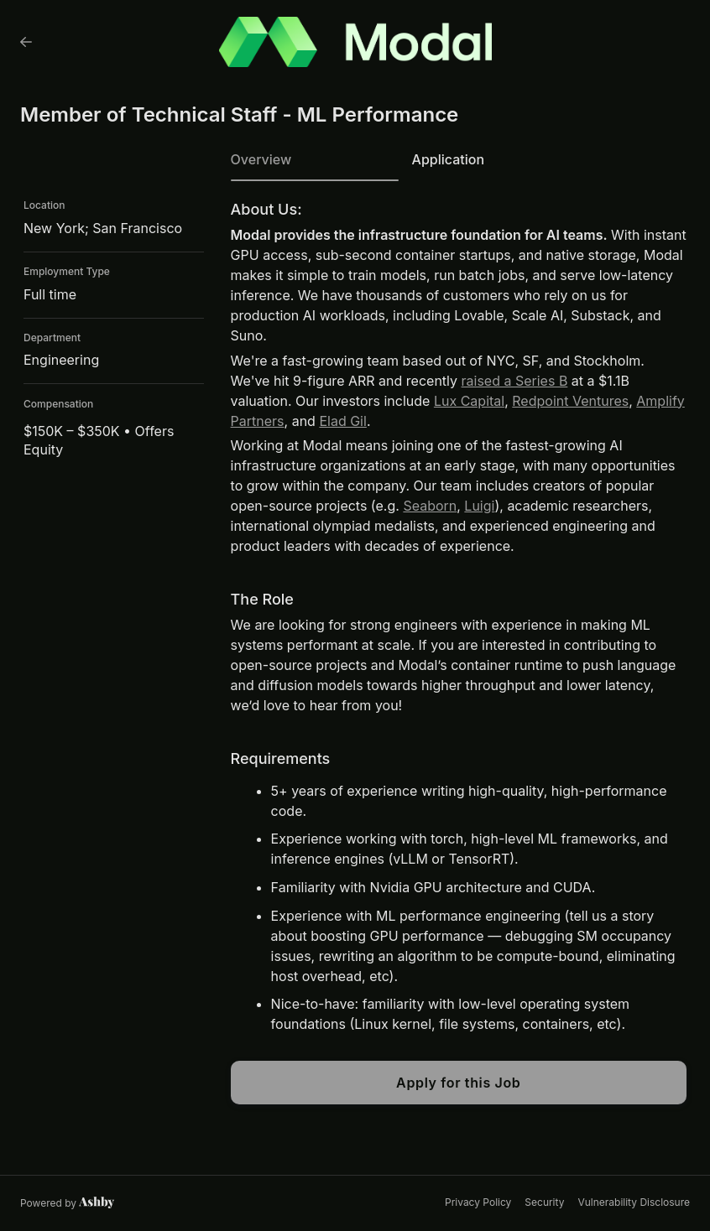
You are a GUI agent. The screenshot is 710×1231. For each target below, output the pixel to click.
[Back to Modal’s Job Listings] (26, 42)
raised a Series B (515, 380)
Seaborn (430, 505)
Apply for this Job (458, 1082)
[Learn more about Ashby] (67, 1203)
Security (544, 1202)
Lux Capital (469, 400)
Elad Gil (342, 421)
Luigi (479, 505)
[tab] (315, 165)
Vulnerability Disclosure (633, 1202)
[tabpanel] (458, 653)
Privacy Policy (478, 1202)
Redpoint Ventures (570, 400)
